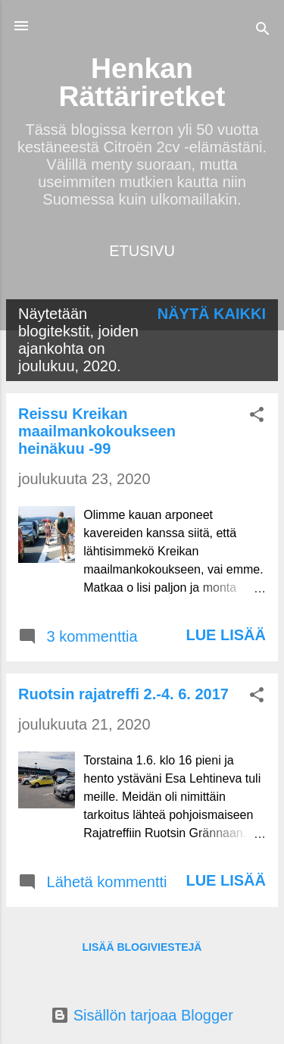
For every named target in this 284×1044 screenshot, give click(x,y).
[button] (257, 416)
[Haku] (263, 31)
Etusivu (142, 250)
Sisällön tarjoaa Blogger (142, 1015)
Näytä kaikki (212, 313)
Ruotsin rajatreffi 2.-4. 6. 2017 (123, 694)
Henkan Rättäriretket (142, 82)
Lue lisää (226, 635)
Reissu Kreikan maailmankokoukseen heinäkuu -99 (97, 431)
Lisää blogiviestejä (142, 947)
